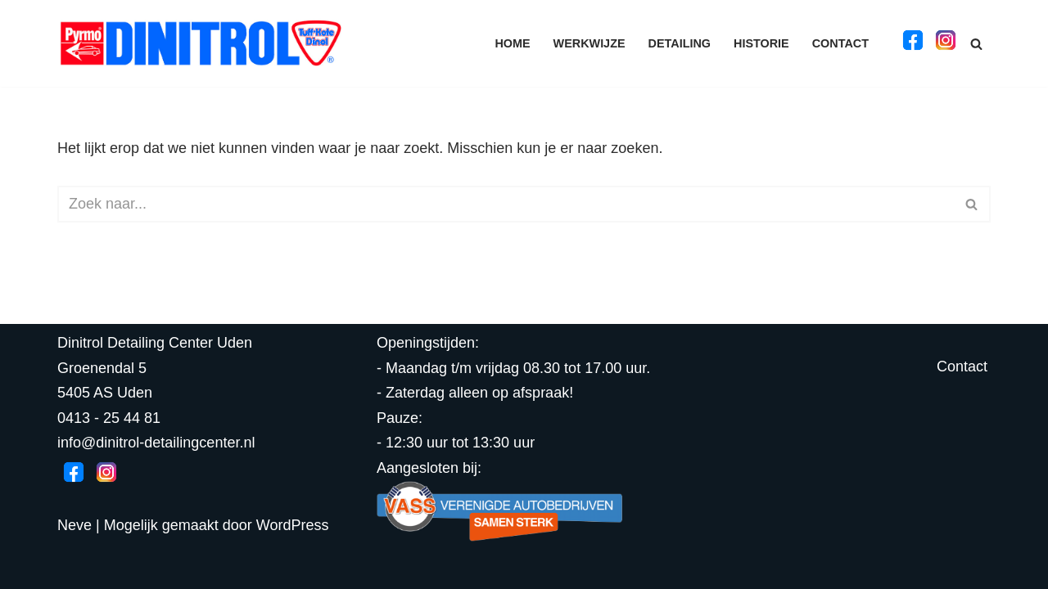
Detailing (679, 43)
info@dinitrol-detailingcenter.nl (156, 442)
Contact (840, 43)
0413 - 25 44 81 (108, 418)
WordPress (292, 525)
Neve (74, 525)
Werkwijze (589, 43)
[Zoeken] (976, 44)
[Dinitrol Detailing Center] (200, 43)
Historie (761, 43)
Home (512, 43)
